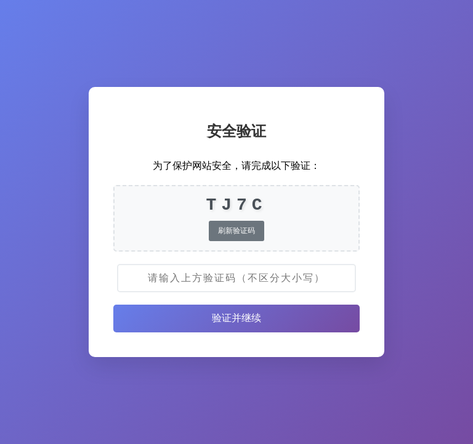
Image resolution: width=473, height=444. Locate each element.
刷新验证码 (236, 230)
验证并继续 (236, 318)
